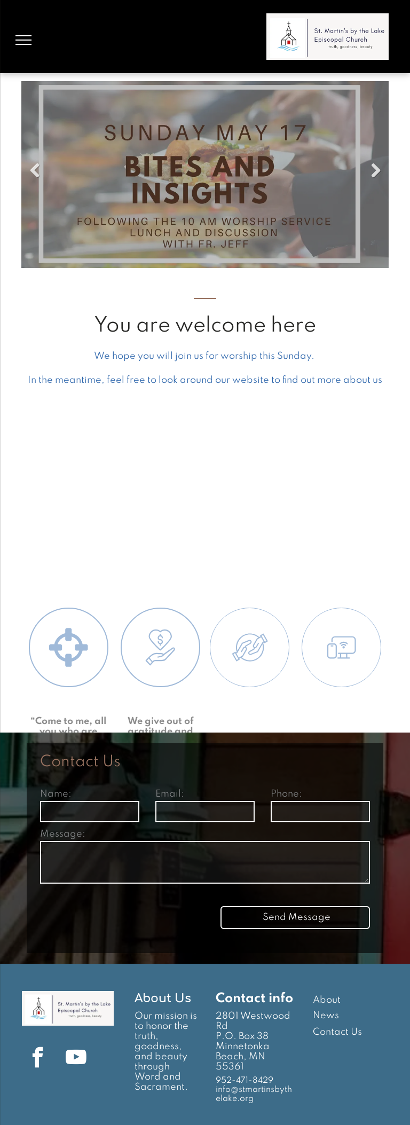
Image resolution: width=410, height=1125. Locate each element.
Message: (62, 834)
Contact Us (337, 1032)
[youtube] (75, 1059)
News (326, 1015)
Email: (169, 794)
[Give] (160, 720)
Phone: (286, 794)
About (327, 1000)
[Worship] (68, 720)
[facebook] (37, 1059)
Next (375, 171)
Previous (35, 171)
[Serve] (250, 721)
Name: (56, 794)
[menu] (23, 40)
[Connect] (341, 721)
